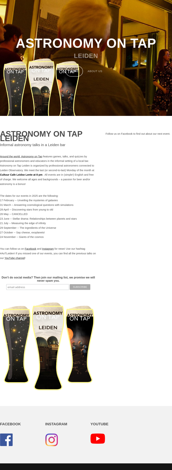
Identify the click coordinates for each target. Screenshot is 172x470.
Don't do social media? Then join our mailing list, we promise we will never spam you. (48, 279)
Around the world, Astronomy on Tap (21, 156)
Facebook (30, 248)
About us (95, 71)
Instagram (48, 248)
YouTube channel (14, 258)
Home (74, 71)
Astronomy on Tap (86, 43)
